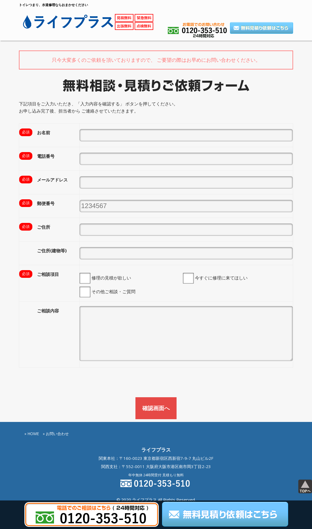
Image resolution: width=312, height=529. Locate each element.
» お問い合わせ (56, 404)
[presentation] (60, 354)
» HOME (31, 404)
